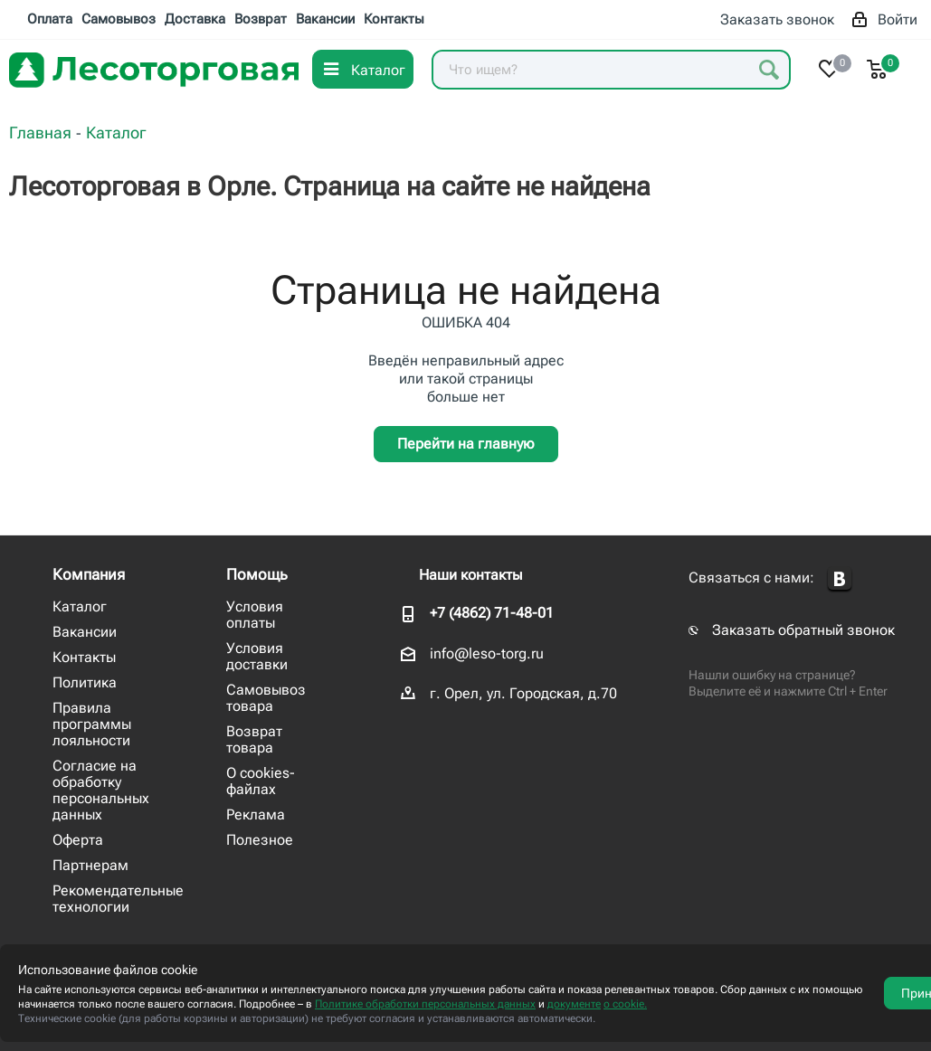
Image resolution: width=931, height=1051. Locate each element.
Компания (88, 574)
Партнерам (90, 865)
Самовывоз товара (266, 698)
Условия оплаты (254, 614)
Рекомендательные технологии (118, 898)
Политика (84, 682)
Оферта (77, 839)
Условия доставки (257, 656)
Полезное (259, 839)
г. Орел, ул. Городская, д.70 (523, 693)
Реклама (255, 814)
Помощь (257, 574)
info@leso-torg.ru (487, 653)
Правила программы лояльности (91, 724)
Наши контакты (470, 574)
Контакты (84, 657)
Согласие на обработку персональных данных (100, 790)
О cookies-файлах (260, 781)
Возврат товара (254, 739)
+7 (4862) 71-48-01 (492, 612)
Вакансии (84, 631)
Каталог (79, 606)
